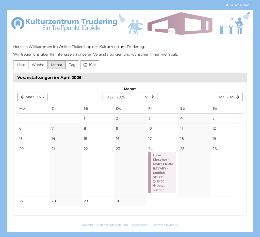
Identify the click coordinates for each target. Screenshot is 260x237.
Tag (72, 64)
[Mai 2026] (229, 97)
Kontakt (87, 225)
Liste (21, 64)
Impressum (140, 225)
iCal (90, 64)
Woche (38, 64)
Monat (56, 64)
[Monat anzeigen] (152, 97)
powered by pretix (165, 225)
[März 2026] (32, 97)
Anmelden (238, 5)
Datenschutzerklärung (112, 225)
